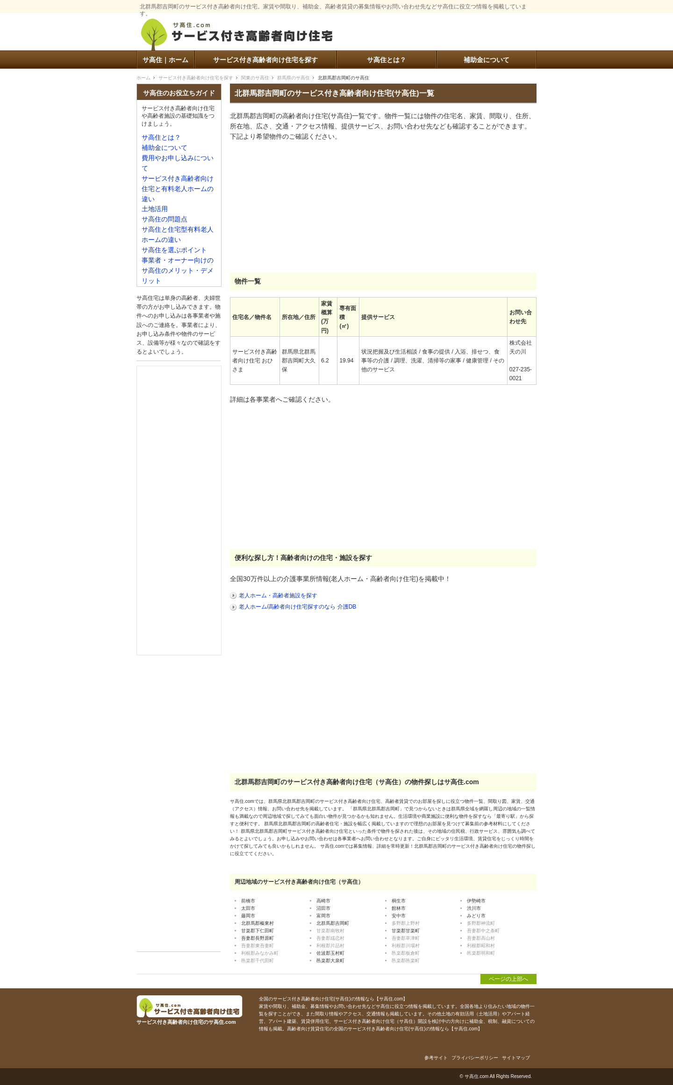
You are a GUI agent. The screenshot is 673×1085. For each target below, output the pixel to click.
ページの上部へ (508, 979)
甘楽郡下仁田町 (257, 930)
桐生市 (399, 900)
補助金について (486, 60)
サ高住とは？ (386, 60)
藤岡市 (248, 915)
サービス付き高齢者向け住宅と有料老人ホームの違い (178, 189)
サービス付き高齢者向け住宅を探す (265, 60)
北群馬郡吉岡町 (332, 923)
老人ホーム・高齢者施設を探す (278, 595)
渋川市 (474, 908)
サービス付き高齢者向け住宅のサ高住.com (237, 36)
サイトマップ (516, 1057)
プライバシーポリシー (474, 1057)
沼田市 (323, 908)
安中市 (399, 915)
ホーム (143, 77)
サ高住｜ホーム (165, 60)
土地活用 (155, 209)
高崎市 (323, 900)
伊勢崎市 (476, 900)
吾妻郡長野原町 (257, 938)
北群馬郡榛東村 (257, 923)
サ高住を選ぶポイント (174, 250)
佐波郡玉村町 (330, 953)
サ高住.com (477, 1076)
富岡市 (323, 915)
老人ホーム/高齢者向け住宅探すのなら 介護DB (297, 606)
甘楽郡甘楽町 (406, 930)
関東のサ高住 (255, 77)
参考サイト (436, 1057)
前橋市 (248, 900)
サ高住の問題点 (164, 219)
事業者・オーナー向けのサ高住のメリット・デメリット (178, 270)
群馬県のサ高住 (293, 77)
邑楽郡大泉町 (330, 960)
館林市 (399, 908)
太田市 (248, 908)
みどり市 (476, 915)
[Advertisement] (300, 207)
